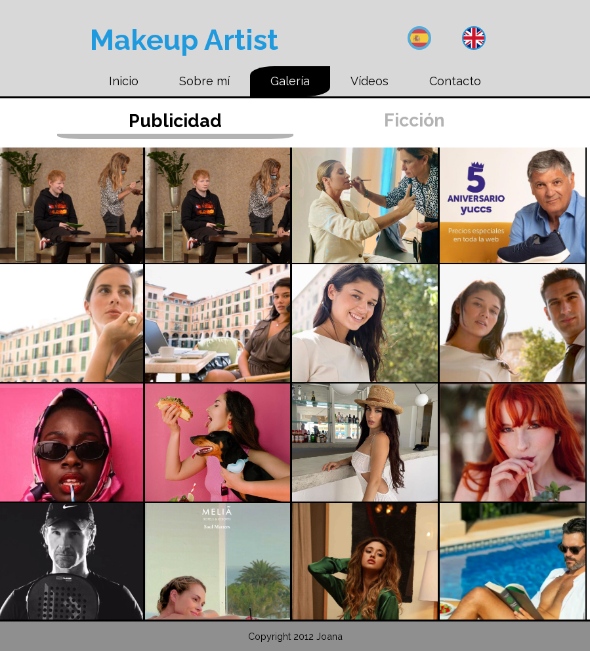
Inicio (123, 81)
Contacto (455, 81)
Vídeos (369, 81)
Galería (290, 81)
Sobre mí (204, 81)
